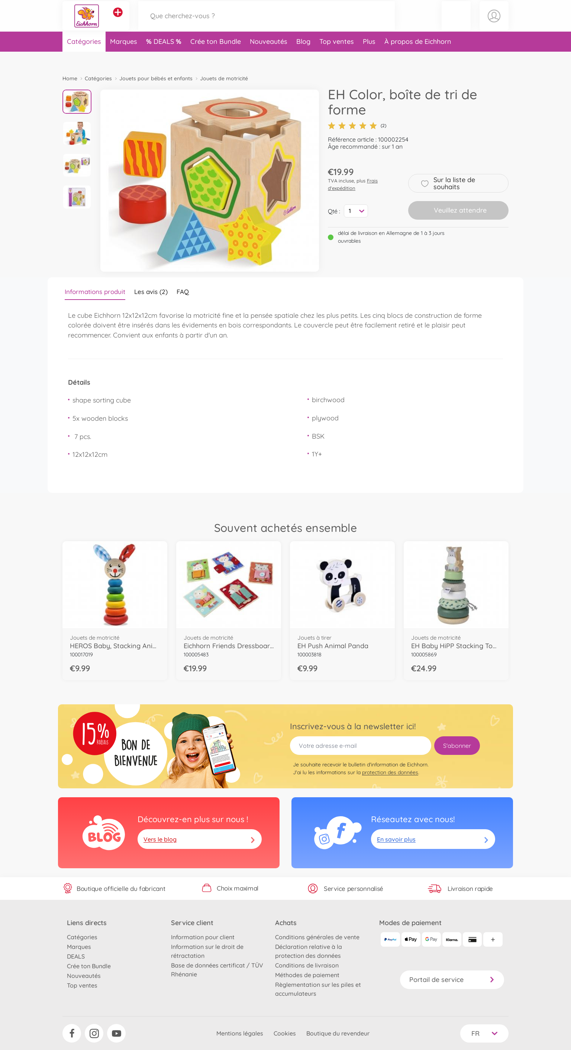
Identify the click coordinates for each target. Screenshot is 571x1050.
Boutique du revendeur (338, 1033)
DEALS (165, 57)
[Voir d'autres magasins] (118, 20)
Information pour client (203, 937)
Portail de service (452, 979)
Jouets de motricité (224, 78)
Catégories (84, 57)
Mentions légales (239, 1033)
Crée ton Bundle (215, 57)
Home (69, 78)
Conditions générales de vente (317, 937)
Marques (123, 57)
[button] (456, 23)
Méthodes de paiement (307, 975)
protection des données (390, 772)
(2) (357, 125)
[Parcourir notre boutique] (266, 23)
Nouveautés (268, 57)
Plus (369, 57)
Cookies (285, 1033)
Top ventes (336, 57)
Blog (303, 57)
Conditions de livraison (307, 965)
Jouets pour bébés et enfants (156, 78)
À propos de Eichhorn (417, 57)
